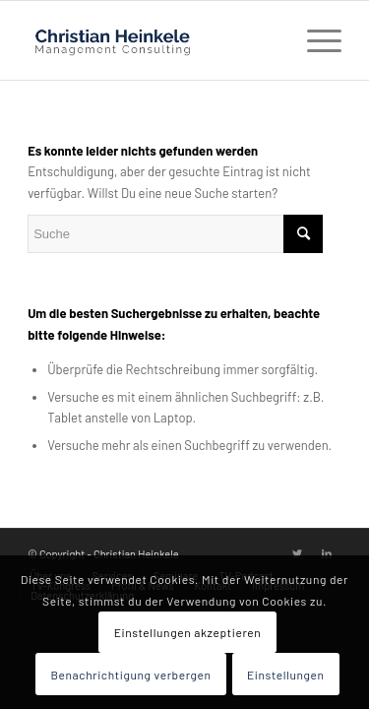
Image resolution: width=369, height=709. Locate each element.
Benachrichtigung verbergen (130, 674)
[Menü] (314, 40)
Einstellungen (286, 674)
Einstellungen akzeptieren (188, 632)
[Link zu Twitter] (297, 553)
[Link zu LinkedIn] (326, 553)
